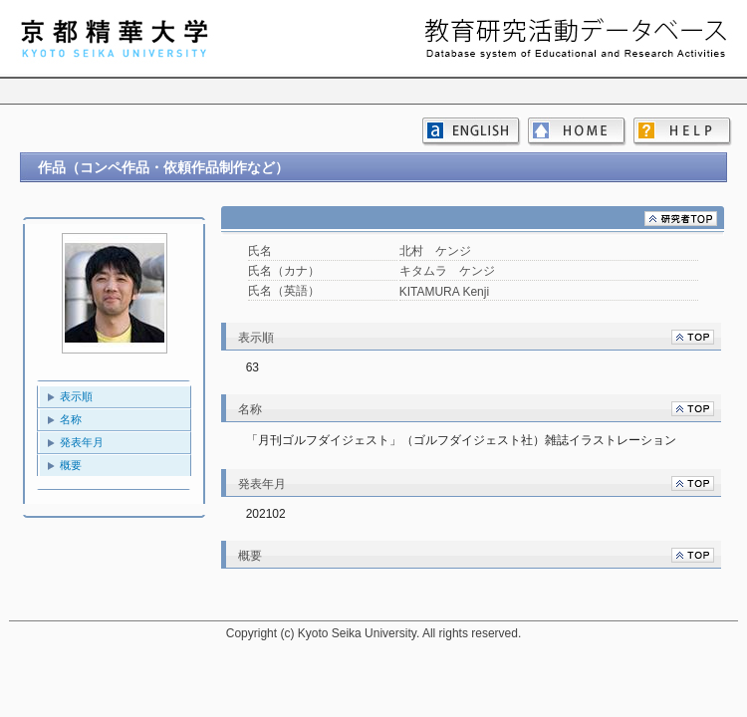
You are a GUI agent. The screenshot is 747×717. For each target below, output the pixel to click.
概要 (71, 465)
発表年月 (82, 442)
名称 (71, 419)
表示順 (76, 396)
